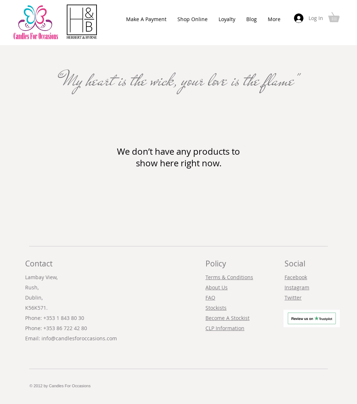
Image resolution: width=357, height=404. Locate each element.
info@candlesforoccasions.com (79, 338)
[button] (338, 15)
